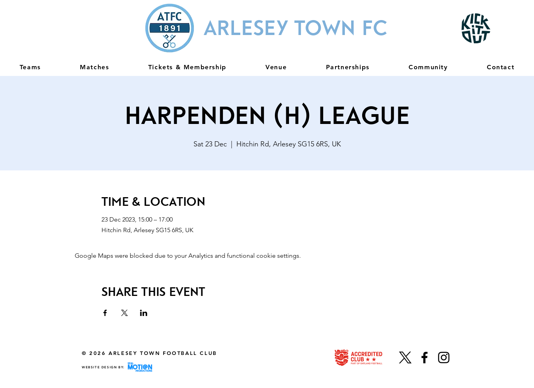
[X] (405, 357)
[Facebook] (424, 357)
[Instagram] (443, 357)
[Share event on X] (124, 313)
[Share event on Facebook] (105, 313)
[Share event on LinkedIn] (143, 313)
